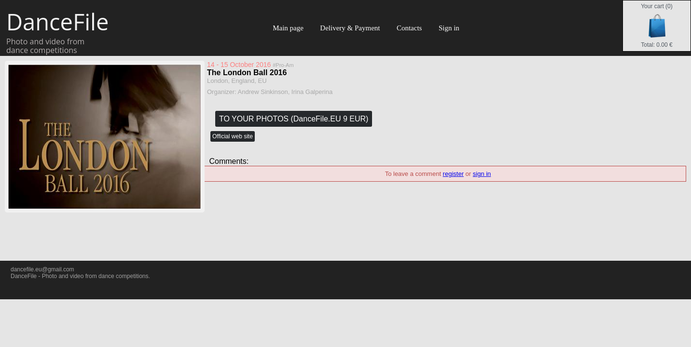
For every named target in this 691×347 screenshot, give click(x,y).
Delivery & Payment (350, 28)
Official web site (232, 136)
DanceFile (57, 21)
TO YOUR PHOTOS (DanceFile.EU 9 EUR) (293, 119)
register (453, 173)
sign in (482, 173)
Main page (288, 28)
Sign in (449, 28)
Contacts (409, 28)
